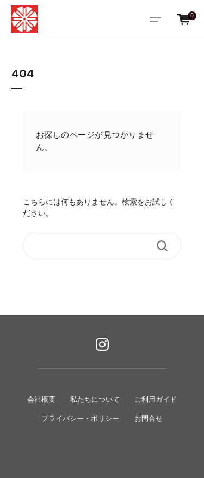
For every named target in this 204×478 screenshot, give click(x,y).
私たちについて (95, 399)
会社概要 (41, 399)
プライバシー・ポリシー (80, 419)
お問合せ (148, 419)
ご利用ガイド (155, 399)
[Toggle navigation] (156, 19)
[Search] (94, 245)
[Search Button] (162, 245)
